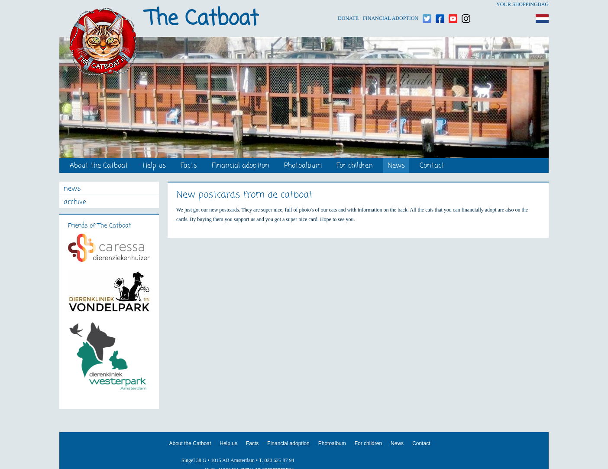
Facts (189, 166)
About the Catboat (99, 166)
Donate (348, 4)
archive (75, 203)
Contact (432, 166)
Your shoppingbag (522, 4)
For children (354, 166)
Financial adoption (390, 4)
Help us (154, 166)
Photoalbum (303, 166)
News (396, 166)
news (72, 189)
